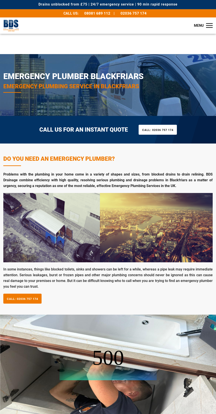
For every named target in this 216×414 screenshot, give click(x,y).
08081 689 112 (97, 13)
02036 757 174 (133, 13)
